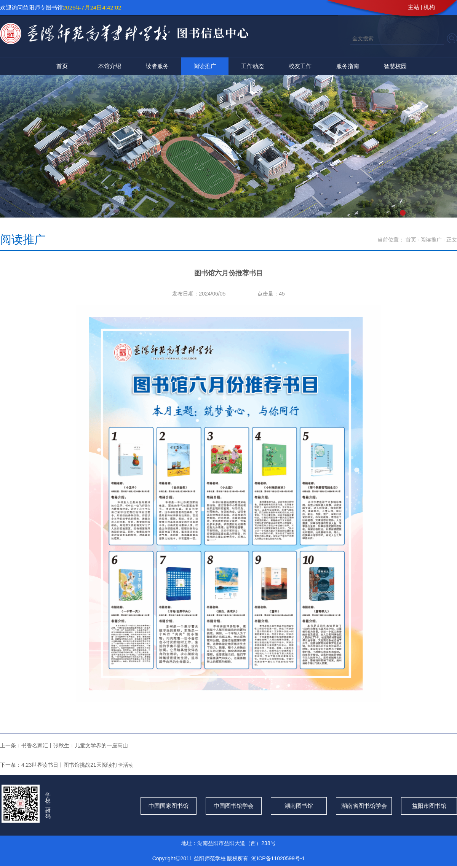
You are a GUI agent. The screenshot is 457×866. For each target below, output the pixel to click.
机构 (429, 7)
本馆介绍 (109, 66)
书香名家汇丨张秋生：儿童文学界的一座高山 (74, 745)
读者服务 (157, 66)
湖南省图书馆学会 (364, 805)
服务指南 (347, 66)
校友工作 (300, 66)
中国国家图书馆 (169, 805)
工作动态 (252, 66)
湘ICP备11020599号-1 (278, 858)
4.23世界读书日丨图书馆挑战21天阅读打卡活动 (77, 765)
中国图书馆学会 (234, 805)
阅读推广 (204, 66)
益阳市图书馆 (429, 805)
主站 (413, 7)
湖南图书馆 (298, 805)
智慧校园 (395, 66)
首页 (62, 66)
